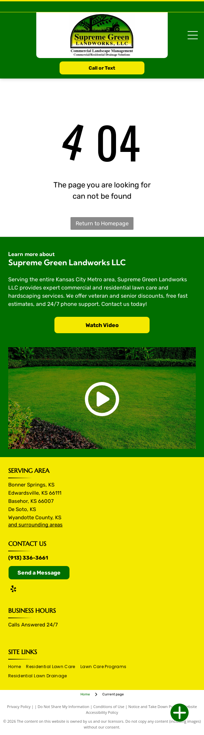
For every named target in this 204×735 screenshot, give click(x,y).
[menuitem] (17, 667)
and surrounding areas (35, 525)
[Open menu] (193, 35)
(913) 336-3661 (28, 558)
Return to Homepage (102, 223)
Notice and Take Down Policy (153, 706)
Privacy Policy (19, 706)
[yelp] (13, 590)
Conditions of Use (109, 706)
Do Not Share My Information (63, 706)
